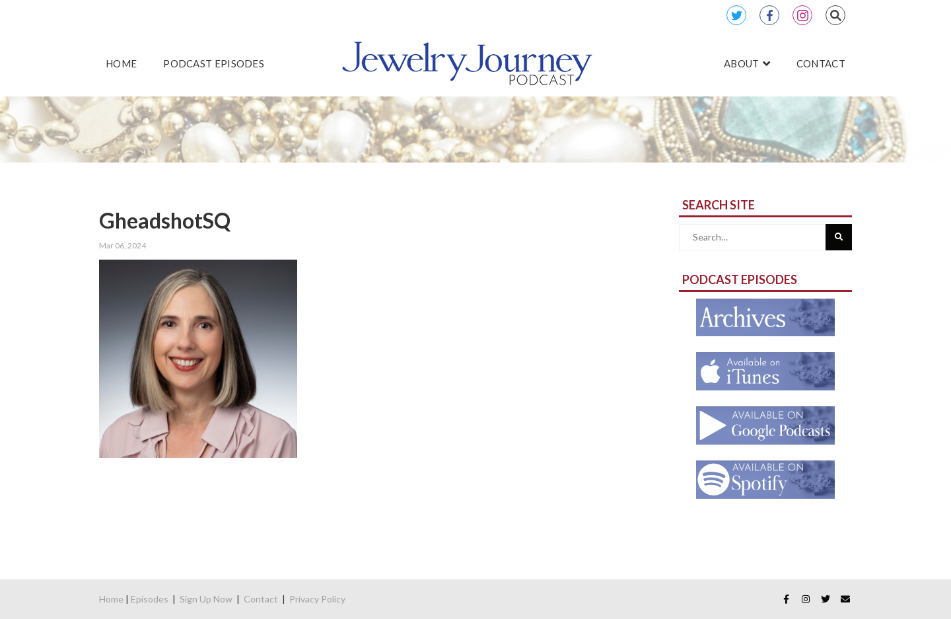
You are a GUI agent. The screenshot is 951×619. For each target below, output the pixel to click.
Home (111, 598)
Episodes (149, 598)
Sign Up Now (206, 598)
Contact (261, 598)
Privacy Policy (317, 598)
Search (835, 15)
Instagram (802, 15)
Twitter (736, 15)
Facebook (769, 15)
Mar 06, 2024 (122, 245)
